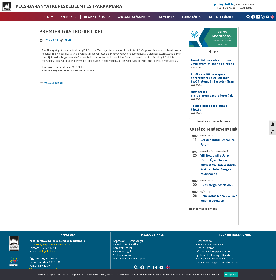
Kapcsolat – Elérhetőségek (128, 241)
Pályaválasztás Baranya (209, 244)
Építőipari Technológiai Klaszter (213, 255)
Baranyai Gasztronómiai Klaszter (214, 258)
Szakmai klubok (122, 255)
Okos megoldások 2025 (216, 185)
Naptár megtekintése (203, 208)
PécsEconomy (204, 241)
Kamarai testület (122, 248)
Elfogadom (231, 274)
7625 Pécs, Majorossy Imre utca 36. (50, 244)
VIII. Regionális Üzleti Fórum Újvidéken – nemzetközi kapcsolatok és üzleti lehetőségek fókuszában (218, 165)
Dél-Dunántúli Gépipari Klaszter (213, 251)
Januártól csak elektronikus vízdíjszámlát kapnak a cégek (212, 62)
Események (165, 16)
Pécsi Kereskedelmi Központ (129, 258)
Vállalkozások (54, 83)
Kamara (69, 17)
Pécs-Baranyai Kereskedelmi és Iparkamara (69, 6)
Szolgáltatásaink (133, 17)
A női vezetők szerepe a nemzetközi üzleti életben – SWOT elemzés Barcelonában (212, 78)
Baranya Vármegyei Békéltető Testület (218, 262)
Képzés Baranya (205, 248)
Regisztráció (97, 17)
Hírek (47, 17)
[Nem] (271, 274)
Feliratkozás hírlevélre (125, 244)
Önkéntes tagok (122, 251)
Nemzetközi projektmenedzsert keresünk (212, 93)
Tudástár (192, 17)
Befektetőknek (221, 16)
